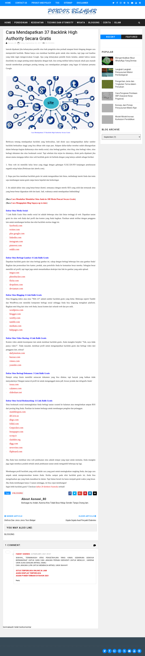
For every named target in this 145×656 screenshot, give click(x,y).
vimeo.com (14, 361)
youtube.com (15, 365)
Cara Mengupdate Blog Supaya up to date (29, 203)
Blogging (94, 22)
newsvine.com (16, 447)
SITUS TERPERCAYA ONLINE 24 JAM (31, 570)
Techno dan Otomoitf (60, 22)
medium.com (15, 326)
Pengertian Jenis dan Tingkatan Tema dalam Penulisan (125, 84)
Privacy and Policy (41, 3)
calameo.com (15, 388)
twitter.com (14, 229)
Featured (131, 37)
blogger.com (15, 314)
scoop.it (13, 435)
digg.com (13, 443)
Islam (117, 22)
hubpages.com (16, 330)
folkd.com (14, 424)
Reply (18, 580)
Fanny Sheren (23, 554)
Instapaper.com (16, 431)
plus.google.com (16, 233)
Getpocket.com (16, 428)
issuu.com (14, 384)
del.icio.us (14, 416)
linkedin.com (15, 237)
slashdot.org (14, 439)
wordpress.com (16, 310)
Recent (110, 37)
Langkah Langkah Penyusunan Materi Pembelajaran (124, 72)
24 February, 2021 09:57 (41, 554)
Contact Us (21, 3)
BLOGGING (49, 43)
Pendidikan (21, 22)
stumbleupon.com (17, 412)
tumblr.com (14, 322)
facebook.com (15, 225)
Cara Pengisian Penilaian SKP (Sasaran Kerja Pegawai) (126, 96)
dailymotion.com (17, 353)
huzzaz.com (14, 357)
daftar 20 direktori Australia (47, 487)
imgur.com (14, 272)
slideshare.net (15, 392)
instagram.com (16, 241)
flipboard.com (15, 451)
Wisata (81, 22)
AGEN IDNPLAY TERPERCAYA (28, 573)
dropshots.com (16, 284)
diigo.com (14, 420)
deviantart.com (16, 288)
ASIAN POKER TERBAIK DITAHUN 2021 (32, 576)
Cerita (107, 22)
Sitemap (68, 3)
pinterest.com (15, 245)
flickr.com (14, 280)
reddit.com (14, 249)
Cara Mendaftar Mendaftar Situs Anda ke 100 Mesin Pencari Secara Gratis (43, 199)
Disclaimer (82, 3)
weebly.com (14, 318)
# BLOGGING (17, 493)
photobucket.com (17, 276)
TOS (57, 3)
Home (8, 3)
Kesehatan (37, 22)
